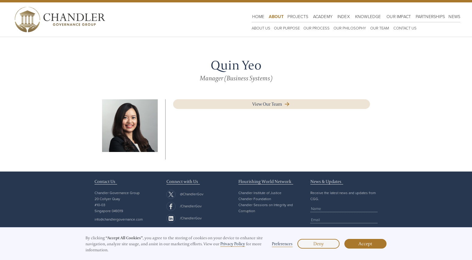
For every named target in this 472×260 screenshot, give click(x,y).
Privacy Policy (232, 243)
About (276, 17)
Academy (323, 16)
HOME (258, 16)
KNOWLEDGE (368, 16)
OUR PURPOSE (287, 28)
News (454, 16)
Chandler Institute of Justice (259, 192)
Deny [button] (318, 243)
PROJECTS (297, 16)
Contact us (405, 28)
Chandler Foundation (254, 198)
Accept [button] (365, 243)
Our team (379, 28)
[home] (58, 19)
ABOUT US (261, 28)
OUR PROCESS (316, 28)
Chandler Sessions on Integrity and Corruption (265, 207)
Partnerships (430, 16)
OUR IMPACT (399, 16)
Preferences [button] (282, 243)
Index (343, 16)
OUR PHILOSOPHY (350, 28)
